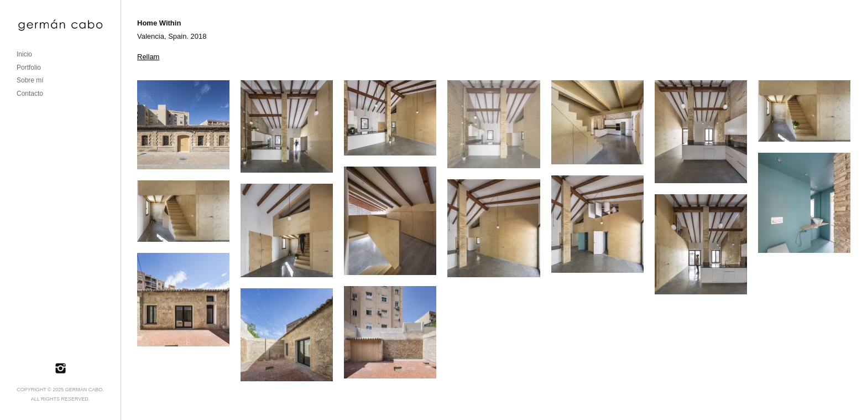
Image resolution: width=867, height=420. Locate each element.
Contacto (30, 93)
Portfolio (29, 67)
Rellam (148, 57)
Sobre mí (30, 80)
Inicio (24, 54)
